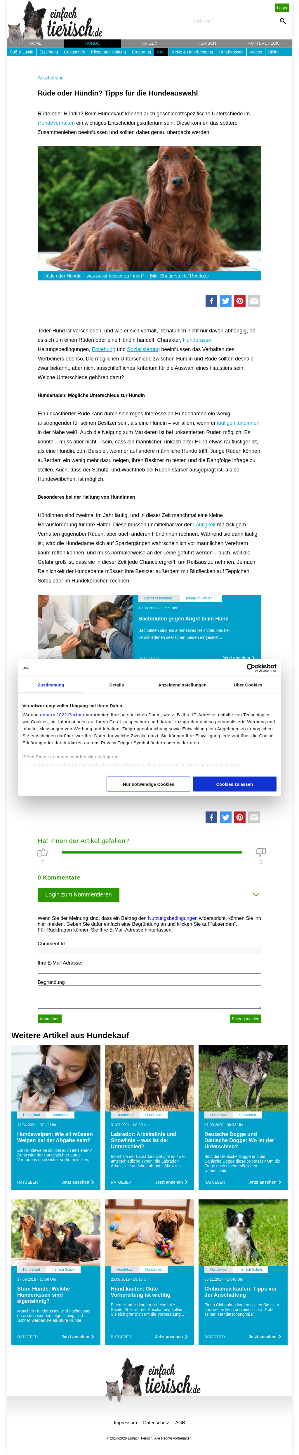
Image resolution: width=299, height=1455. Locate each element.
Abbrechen (50, 1019)
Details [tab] (116, 684)
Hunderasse (197, 340)
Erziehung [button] (48, 52)
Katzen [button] (149, 43)
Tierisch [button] (206, 43)
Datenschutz (156, 1422)
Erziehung (103, 349)
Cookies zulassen (234, 783)
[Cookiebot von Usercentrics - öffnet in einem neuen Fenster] (251, 667)
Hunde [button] (92, 43)
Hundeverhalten (56, 123)
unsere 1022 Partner (62, 714)
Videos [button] (256, 52)
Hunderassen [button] (231, 52)
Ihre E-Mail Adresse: (60, 963)
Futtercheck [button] (263, 43)
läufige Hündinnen (238, 423)
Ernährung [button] (141, 52)
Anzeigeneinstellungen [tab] (182, 684)
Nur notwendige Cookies (148, 783)
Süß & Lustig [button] (21, 52)
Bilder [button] (273, 52)
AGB (180, 1422)
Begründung (51, 982)
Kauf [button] (161, 52)
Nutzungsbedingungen (173, 918)
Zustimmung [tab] (51, 684)
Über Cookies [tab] (248, 684)
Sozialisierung (143, 349)
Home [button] (35, 43)
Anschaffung (51, 77)
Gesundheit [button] (74, 52)
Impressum (125, 1422)
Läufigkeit (204, 525)
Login (282, 8)
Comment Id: (52, 943)
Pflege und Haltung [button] (108, 52)
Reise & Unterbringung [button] (192, 52)
